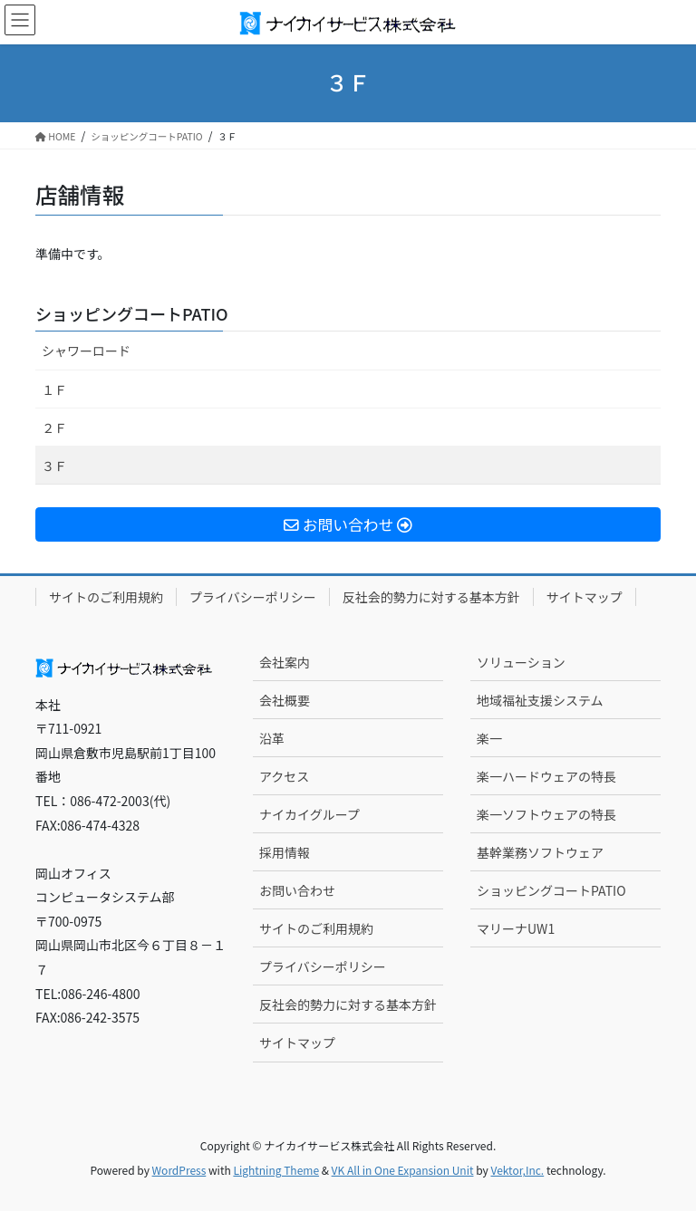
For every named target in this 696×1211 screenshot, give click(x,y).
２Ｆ (54, 427)
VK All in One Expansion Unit (403, 1169)
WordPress (179, 1169)
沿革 (272, 738)
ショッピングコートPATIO (131, 313)
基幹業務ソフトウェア (540, 852)
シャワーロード (86, 350)
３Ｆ (54, 466)
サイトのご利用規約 (106, 597)
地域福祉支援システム (540, 700)
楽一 (489, 738)
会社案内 (284, 662)
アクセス (284, 776)
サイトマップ (584, 597)
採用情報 (284, 852)
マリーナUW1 (516, 928)
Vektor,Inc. (517, 1169)
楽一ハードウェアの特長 (546, 776)
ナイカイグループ (309, 814)
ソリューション (521, 662)
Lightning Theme (276, 1169)
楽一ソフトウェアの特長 (546, 814)
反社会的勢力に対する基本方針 (431, 597)
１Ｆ (54, 389)
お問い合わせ (297, 890)
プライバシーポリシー (252, 597)
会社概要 (284, 700)
